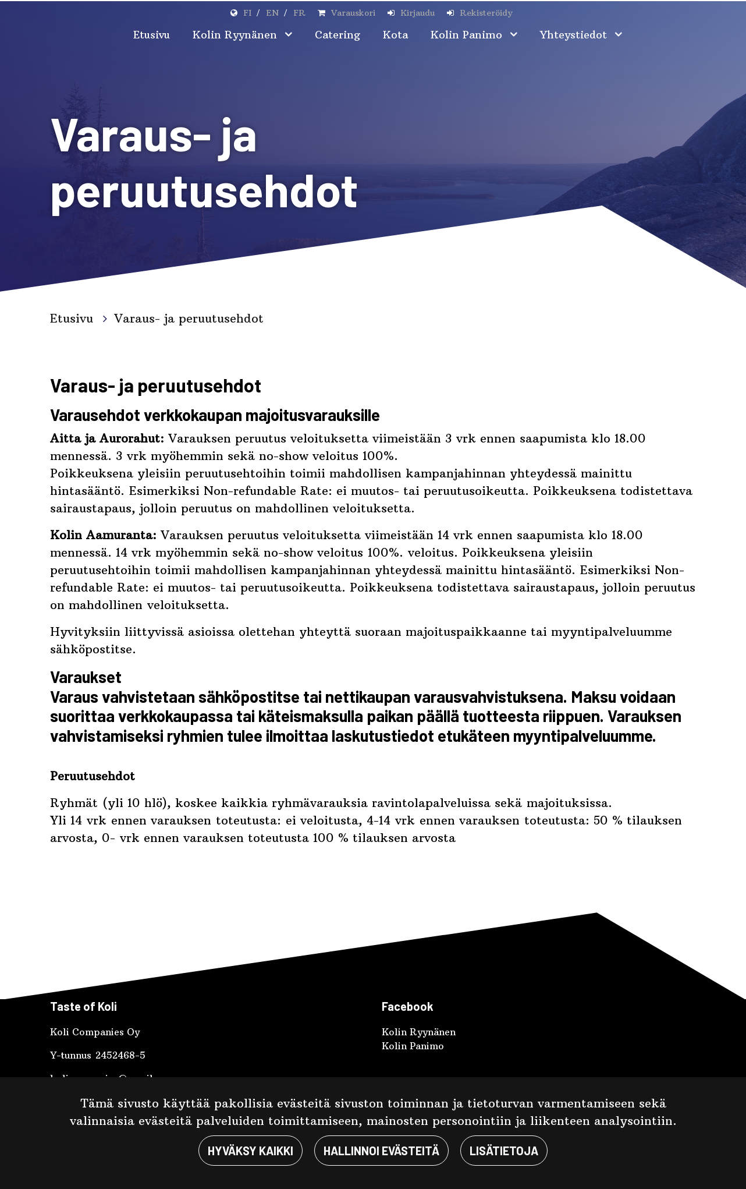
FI (247, 13)
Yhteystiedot (575, 34)
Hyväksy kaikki (250, 1151)
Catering (337, 34)
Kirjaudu (417, 13)
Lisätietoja (504, 1151)
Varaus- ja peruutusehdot (189, 318)
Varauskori (353, 13)
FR (299, 13)
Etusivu (151, 34)
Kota (395, 34)
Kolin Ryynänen (236, 34)
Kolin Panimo (468, 34)
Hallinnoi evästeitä (381, 1151)
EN (272, 13)
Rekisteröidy (486, 13)
